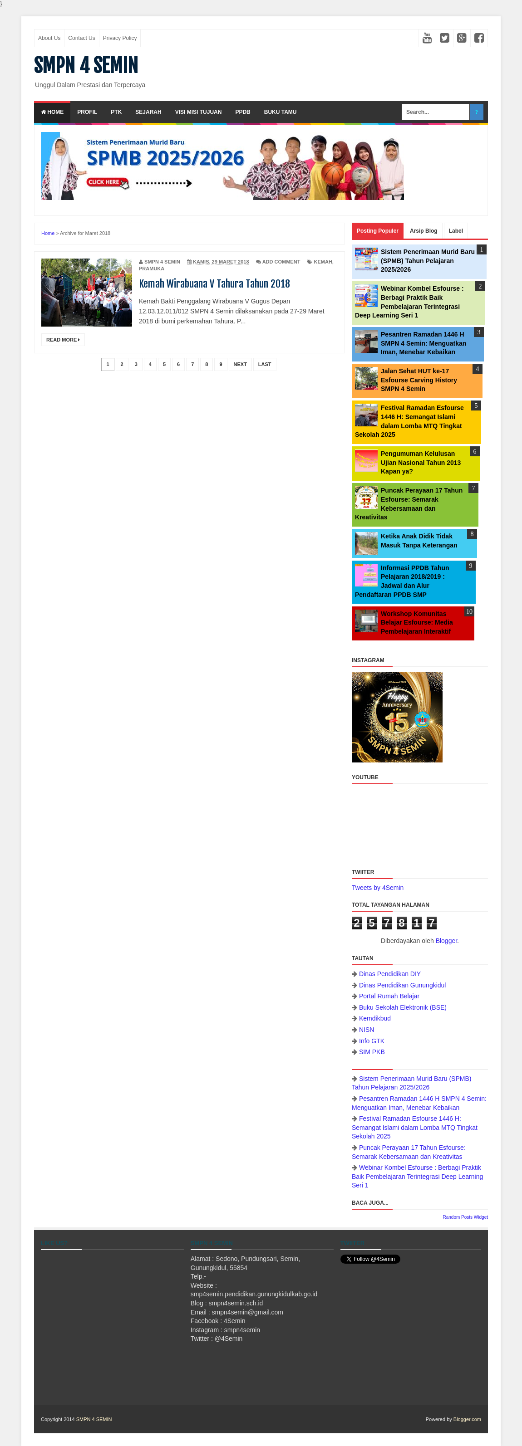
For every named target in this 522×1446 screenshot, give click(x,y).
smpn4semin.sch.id (236, 1303)
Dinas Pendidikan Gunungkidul (402, 985)
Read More (63, 339)
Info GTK (371, 1041)
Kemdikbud (375, 1018)
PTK (116, 112)
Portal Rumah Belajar (389, 996)
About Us (49, 38)
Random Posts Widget (465, 1217)
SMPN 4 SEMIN (86, 66)
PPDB (242, 112)
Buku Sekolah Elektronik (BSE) (403, 1007)
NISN (366, 1029)
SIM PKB (372, 1051)
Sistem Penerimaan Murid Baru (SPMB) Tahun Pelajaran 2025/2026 (428, 260)
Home (52, 112)
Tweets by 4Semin (378, 887)
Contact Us (81, 38)
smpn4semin (242, 1330)
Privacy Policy (120, 38)
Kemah (323, 261)
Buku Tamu (280, 112)
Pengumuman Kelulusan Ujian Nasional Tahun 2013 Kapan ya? (421, 462)
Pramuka (151, 268)
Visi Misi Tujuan (198, 112)
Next (240, 364)
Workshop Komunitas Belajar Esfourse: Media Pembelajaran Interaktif (417, 622)
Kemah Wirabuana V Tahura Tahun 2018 (214, 284)
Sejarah (148, 112)
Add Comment (281, 261)
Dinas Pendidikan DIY (390, 973)
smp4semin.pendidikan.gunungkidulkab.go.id (254, 1294)
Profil (87, 112)
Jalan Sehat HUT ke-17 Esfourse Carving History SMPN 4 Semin (419, 379)
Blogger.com (467, 1419)
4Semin (234, 1320)
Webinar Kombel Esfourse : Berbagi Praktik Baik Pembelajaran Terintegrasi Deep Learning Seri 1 (417, 1176)
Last (264, 364)
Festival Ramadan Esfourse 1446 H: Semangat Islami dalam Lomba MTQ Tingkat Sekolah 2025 (415, 1127)
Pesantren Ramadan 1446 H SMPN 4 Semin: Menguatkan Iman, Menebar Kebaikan (423, 343)
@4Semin (229, 1338)
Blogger (446, 940)
